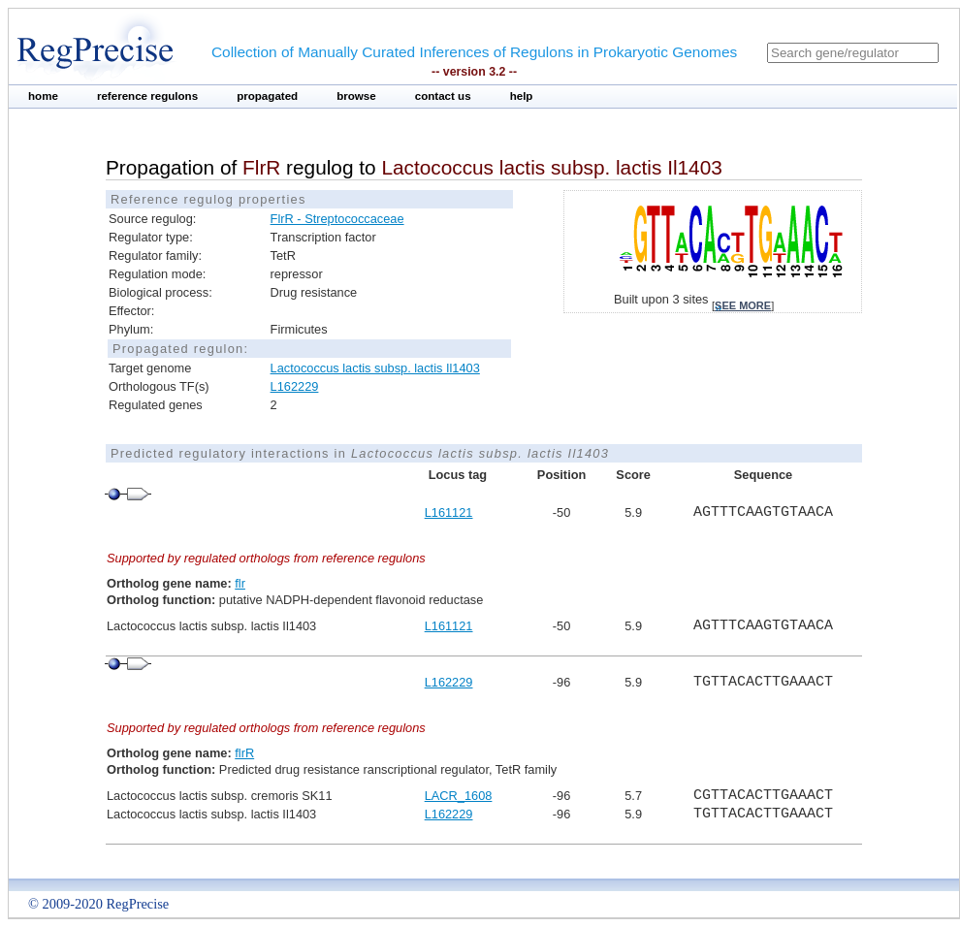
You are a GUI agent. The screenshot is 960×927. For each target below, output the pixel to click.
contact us (443, 96)
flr (240, 583)
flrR (244, 753)
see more (743, 305)
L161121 (449, 512)
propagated (267, 96)
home (43, 96)
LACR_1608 (459, 795)
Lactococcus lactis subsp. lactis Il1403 (375, 368)
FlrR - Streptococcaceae (337, 218)
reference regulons (147, 96)
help (521, 96)
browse (356, 96)
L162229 (295, 386)
